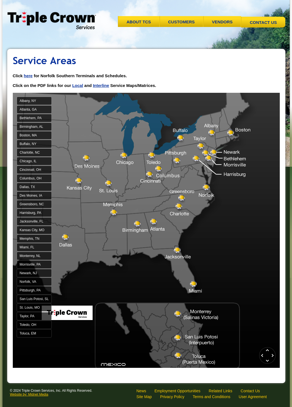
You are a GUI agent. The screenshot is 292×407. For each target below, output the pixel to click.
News (141, 391)
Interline (101, 85)
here (28, 75)
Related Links (220, 391)
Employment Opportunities (178, 391)
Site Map (144, 396)
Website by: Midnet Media (29, 394)
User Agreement (253, 396)
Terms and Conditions (211, 396)
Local (77, 85)
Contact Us (263, 22)
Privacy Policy (172, 396)
